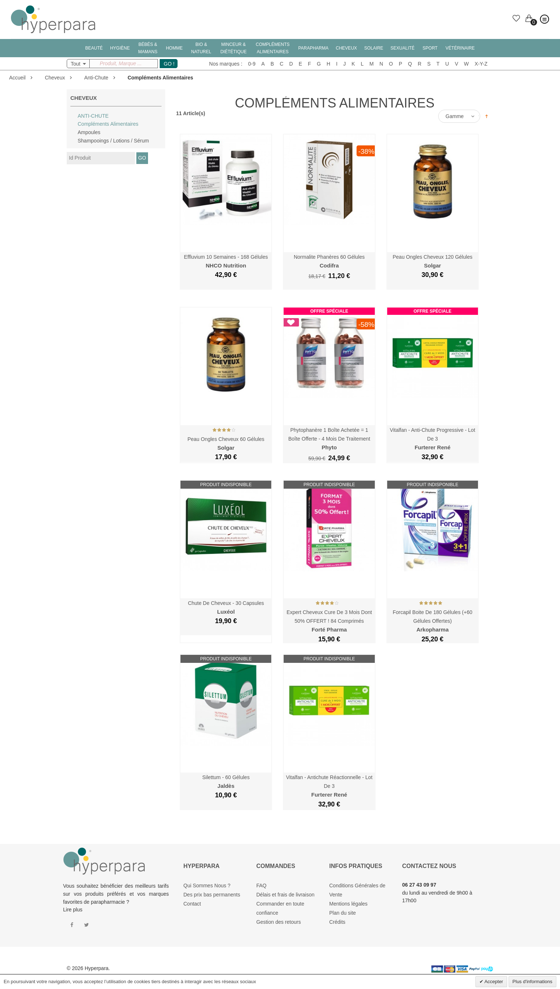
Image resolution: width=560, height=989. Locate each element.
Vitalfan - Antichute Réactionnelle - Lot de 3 (329, 786)
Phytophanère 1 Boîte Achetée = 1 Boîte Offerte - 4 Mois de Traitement (329, 439)
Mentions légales (348, 904)
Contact (192, 904)
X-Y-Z (481, 64)
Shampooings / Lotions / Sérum (113, 141)
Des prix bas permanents (211, 895)
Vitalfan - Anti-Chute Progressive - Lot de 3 (432, 439)
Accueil (17, 78)
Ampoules (89, 132)
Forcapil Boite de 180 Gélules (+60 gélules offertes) (432, 621)
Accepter (493, 981)
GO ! (169, 64)
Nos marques (224, 64)
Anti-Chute (96, 78)
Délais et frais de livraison (285, 895)
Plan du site (342, 913)
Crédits (337, 922)
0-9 (252, 64)
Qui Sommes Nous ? (206, 885)
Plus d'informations (532, 981)
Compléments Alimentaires (108, 124)
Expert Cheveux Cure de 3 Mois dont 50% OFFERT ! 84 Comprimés (329, 621)
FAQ (261, 885)
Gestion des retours (278, 922)
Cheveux (55, 78)
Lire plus (72, 909)
